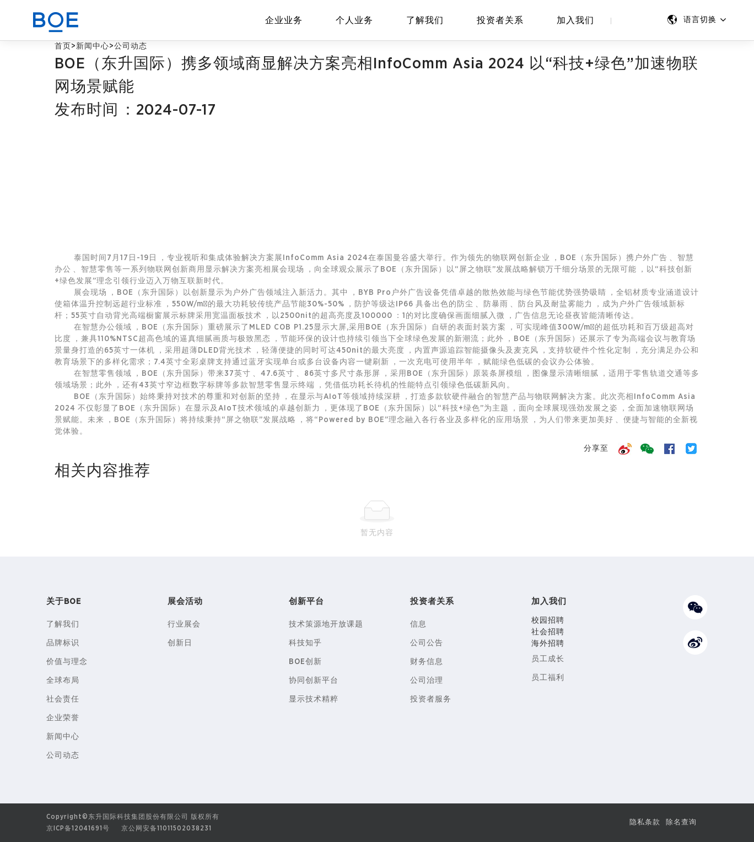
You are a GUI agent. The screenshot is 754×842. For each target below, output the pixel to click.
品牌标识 (62, 643)
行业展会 (184, 624)
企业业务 (284, 20)
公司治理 (426, 680)
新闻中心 (92, 46)
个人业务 (354, 20)
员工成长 (547, 659)
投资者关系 (500, 20)
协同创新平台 (313, 680)
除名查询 (680, 822)
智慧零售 (97, 269)
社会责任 (62, 699)
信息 (418, 624)
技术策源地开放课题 (326, 624)
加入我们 (575, 20)
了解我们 (425, 20)
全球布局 (62, 680)
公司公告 (426, 643)
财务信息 (426, 662)
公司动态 (62, 755)
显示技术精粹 (313, 699)
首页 (63, 46)
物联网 (504, 258)
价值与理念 (67, 662)
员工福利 (547, 677)
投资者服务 (430, 699)
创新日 (180, 643)
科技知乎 (305, 643)
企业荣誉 (62, 718)
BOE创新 (305, 662)
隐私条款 (641, 822)
